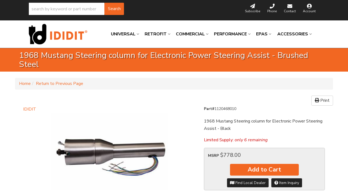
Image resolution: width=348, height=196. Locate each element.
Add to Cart (264, 170)
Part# (209, 108)
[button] (76, 9)
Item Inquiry (286, 182)
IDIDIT (29, 109)
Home (25, 84)
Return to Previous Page (59, 84)
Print (322, 100)
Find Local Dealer (248, 182)
